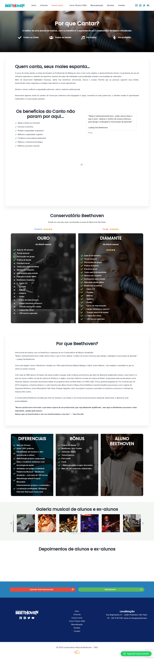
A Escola (43, 5)
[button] (11, 523)
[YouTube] (148, 5)
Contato (119, 5)
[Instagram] (140, 5)
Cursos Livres (56, 5)
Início (34, 5)
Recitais (108, 5)
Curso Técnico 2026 (76, 5)
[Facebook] (136, 5)
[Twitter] (144, 5)
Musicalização (95, 5)
